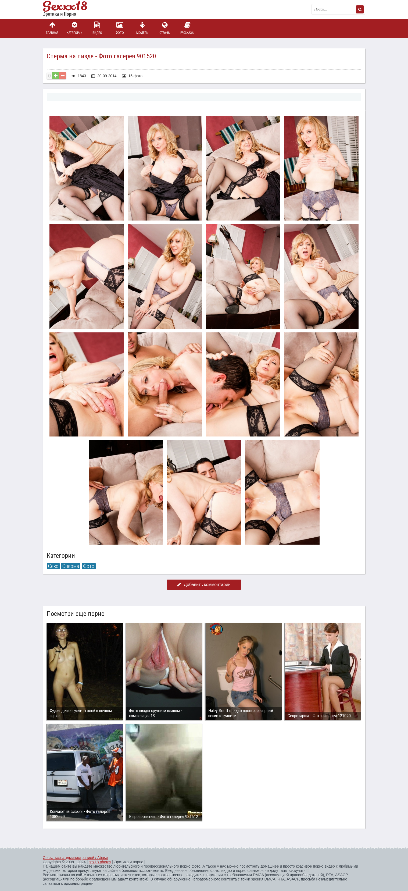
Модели (142, 28)
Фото (119, 28)
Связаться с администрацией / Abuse (75, 857)
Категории (74, 28)
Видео (97, 28)
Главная (52, 28)
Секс (53, 566)
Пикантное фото (69, 9)
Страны (164, 28)
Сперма (70, 566)
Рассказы (187, 28)
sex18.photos (100, 862)
